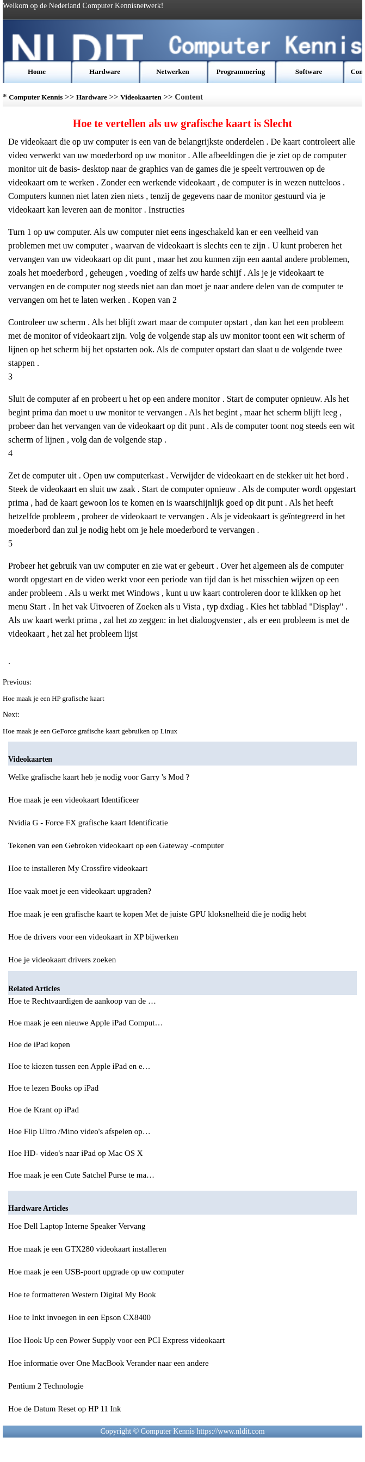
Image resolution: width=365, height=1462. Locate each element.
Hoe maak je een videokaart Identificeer (73, 799)
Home (37, 71)
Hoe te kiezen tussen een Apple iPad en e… (79, 1066)
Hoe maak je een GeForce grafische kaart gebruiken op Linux (91, 731)
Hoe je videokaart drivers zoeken (62, 959)
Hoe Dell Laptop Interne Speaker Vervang (77, 1226)
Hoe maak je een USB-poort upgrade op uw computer (96, 1271)
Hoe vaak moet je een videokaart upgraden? (79, 891)
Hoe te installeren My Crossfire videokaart (77, 868)
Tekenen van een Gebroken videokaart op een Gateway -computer (116, 845)
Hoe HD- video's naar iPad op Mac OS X (76, 1153)
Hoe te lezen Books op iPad (54, 1088)
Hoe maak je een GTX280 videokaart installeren (87, 1249)
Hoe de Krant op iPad (44, 1109)
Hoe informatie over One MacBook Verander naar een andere (108, 1363)
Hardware (104, 71)
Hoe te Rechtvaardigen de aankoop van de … (82, 1001)
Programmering (240, 71)
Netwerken (172, 71)
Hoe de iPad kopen (40, 1044)
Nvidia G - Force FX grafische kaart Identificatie (88, 822)
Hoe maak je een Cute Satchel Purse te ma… (81, 1175)
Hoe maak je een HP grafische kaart (54, 698)
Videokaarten (140, 97)
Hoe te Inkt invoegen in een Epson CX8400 (79, 1317)
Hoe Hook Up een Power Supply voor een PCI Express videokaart (116, 1340)
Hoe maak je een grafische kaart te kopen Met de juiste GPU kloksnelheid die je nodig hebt (157, 914)
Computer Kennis (36, 97)
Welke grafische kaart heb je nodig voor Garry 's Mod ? (98, 777)
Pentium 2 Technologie (46, 1386)
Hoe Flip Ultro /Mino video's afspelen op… (79, 1131)
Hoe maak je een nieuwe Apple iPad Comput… (85, 1022)
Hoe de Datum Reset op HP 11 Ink (64, 1408)
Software (309, 71)
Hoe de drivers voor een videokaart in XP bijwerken (93, 936)
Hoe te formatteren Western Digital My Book (82, 1294)
